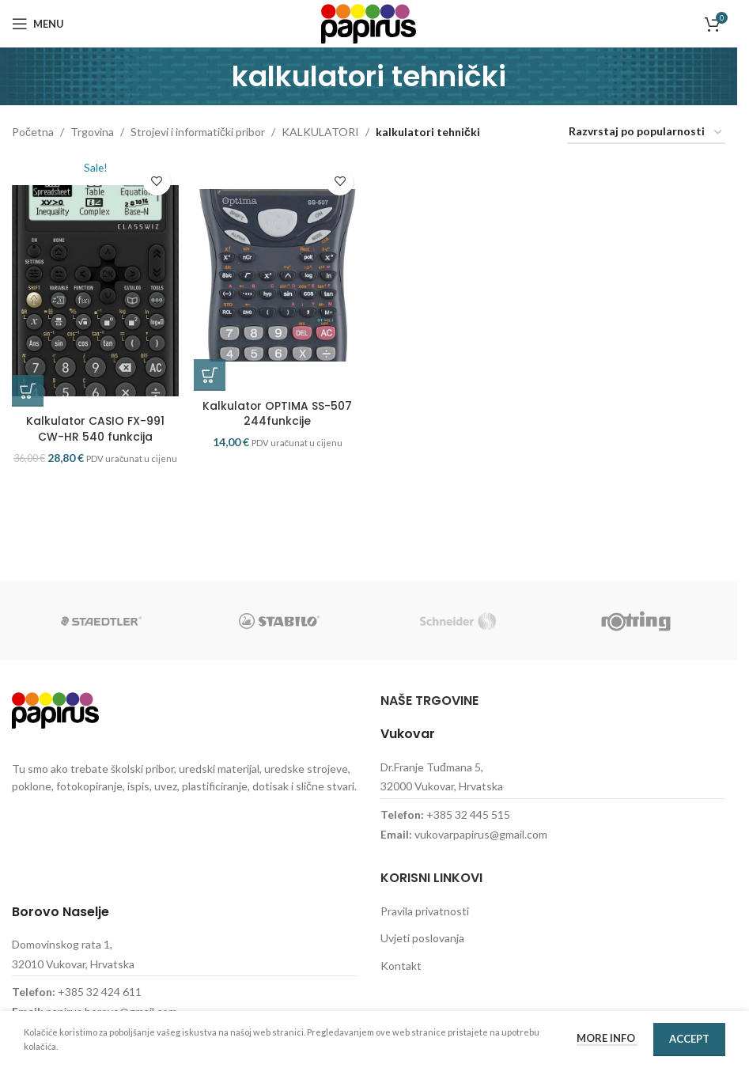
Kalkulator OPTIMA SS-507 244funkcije (277, 419)
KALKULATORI (320, 131)
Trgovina (92, 131)
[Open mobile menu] (38, 24)
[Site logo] (368, 22)
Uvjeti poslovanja (422, 938)
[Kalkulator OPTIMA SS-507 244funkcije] (278, 278)
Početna (33, 131)
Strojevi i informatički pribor (198, 131)
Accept (689, 1038)
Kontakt (401, 965)
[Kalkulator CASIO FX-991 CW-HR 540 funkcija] (95, 286)
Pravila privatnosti (424, 911)
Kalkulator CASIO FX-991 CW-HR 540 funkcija (95, 435)
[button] (28, 397)
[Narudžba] (646, 132)
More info (607, 1038)
